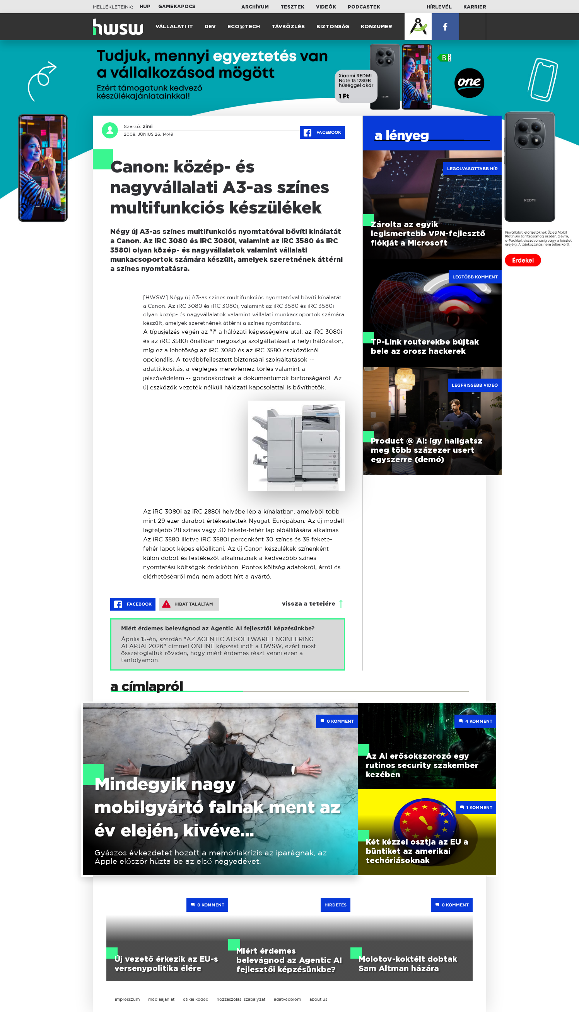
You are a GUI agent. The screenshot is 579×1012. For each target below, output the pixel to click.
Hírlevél (439, 7)
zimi (148, 126)
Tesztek (292, 7)
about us (318, 999)
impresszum (127, 999)
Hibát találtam (187, 604)
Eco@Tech (243, 26)
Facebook (322, 133)
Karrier (474, 7)
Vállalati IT (174, 26)
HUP (145, 6)
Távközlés (288, 26)
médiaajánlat (161, 999)
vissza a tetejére (308, 604)
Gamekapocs (176, 6)
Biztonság (332, 26)
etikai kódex (195, 999)
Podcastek (364, 7)
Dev (210, 26)
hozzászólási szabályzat (241, 999)
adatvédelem (287, 999)
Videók (326, 7)
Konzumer (376, 26)
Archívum (255, 7)
